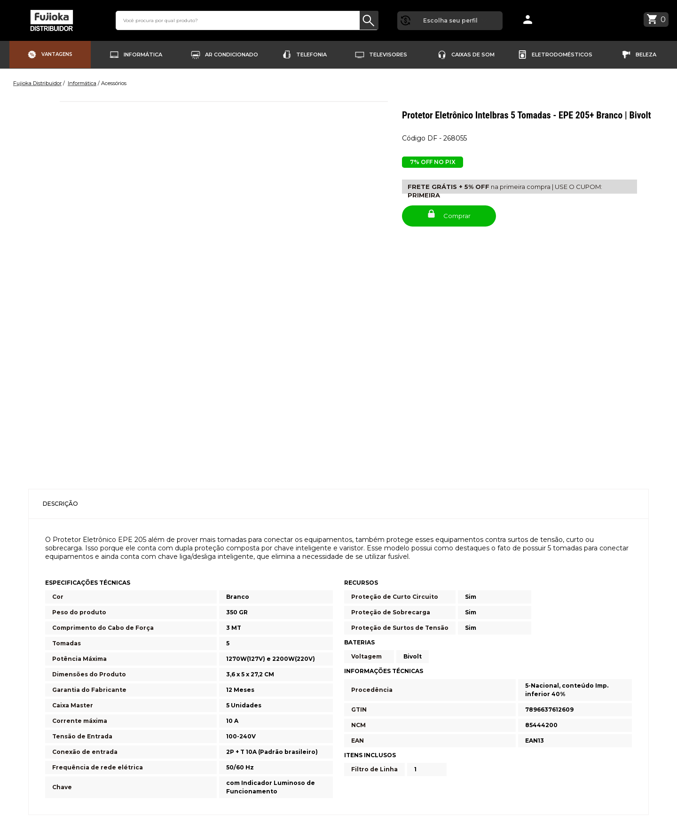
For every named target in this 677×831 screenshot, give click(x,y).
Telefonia (311, 54)
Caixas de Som (473, 54)
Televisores (388, 54)
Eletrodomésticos (562, 54)
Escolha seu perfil (449, 20)
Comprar (449, 212)
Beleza (646, 54)
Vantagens (56, 54)
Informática (143, 54)
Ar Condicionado (231, 54)
